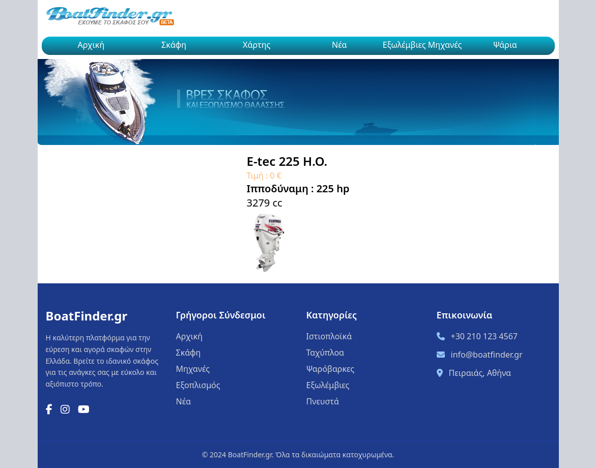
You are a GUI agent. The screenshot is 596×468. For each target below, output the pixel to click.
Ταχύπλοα (325, 352)
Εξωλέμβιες (328, 385)
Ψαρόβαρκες (330, 368)
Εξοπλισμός (198, 385)
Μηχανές (193, 368)
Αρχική (91, 44)
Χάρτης (256, 44)
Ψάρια (505, 44)
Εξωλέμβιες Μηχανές (422, 44)
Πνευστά (322, 401)
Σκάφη (173, 44)
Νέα (339, 44)
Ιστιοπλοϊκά (329, 336)
